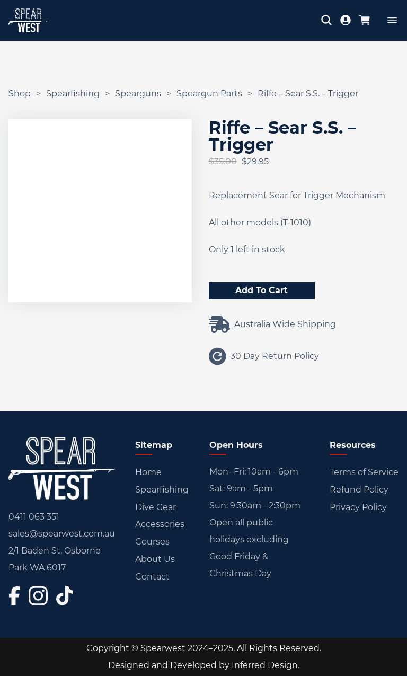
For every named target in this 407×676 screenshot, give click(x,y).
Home (148, 472)
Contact (152, 577)
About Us (155, 559)
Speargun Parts (209, 94)
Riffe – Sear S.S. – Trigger (308, 94)
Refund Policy (359, 490)
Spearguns (138, 94)
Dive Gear (155, 507)
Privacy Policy (358, 507)
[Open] (392, 20)
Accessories (159, 524)
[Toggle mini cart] (364, 20)
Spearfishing (73, 94)
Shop (19, 94)
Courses (152, 542)
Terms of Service (364, 472)
